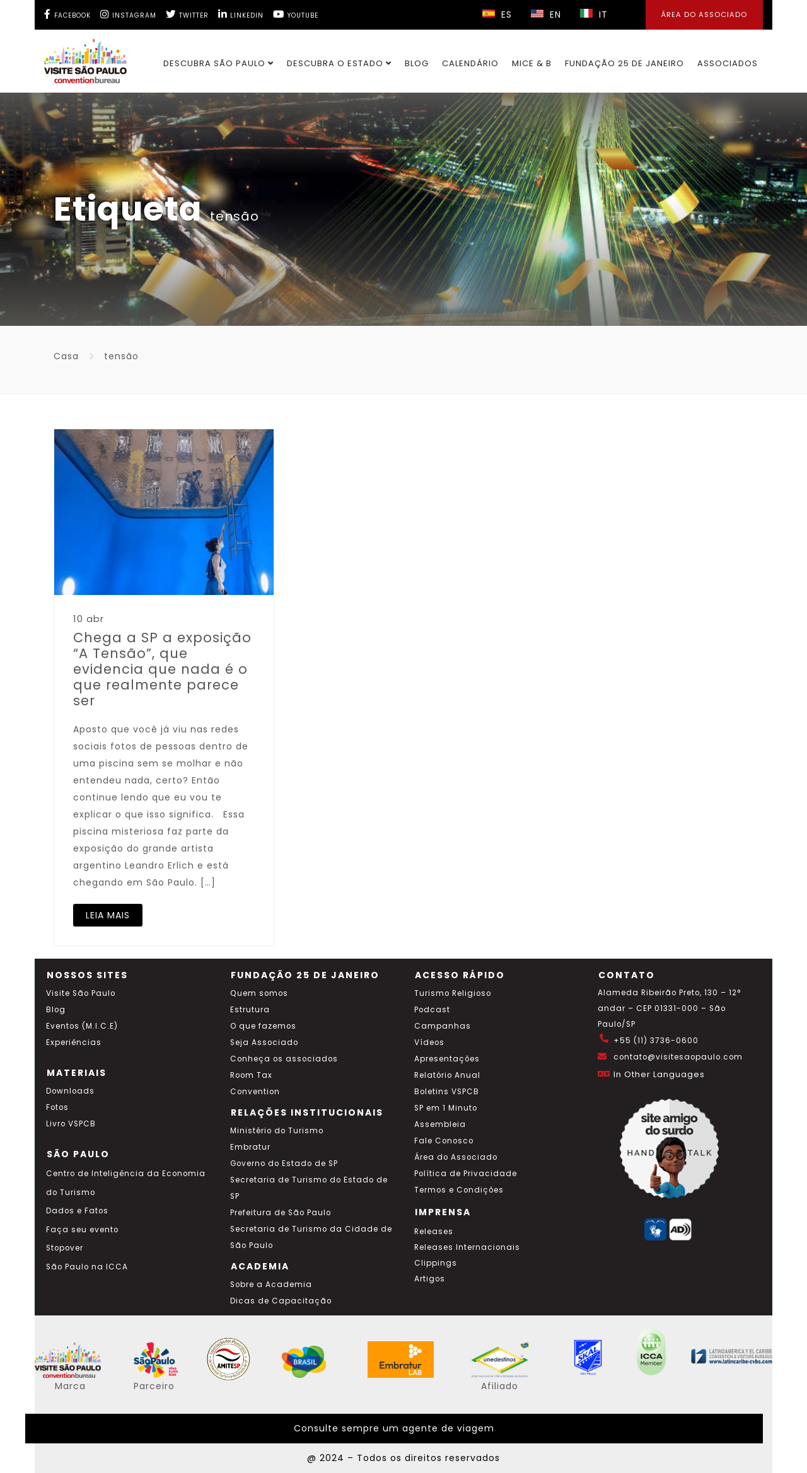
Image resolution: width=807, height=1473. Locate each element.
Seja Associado (264, 1042)
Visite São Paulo (80, 993)
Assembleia (440, 1124)
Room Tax (251, 1075)
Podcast (432, 1010)
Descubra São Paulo (218, 63)
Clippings (435, 1263)
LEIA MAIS (108, 915)
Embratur (250, 1147)
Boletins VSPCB (446, 1092)
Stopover (64, 1248)
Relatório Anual (447, 1075)
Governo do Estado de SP (284, 1163)
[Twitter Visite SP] (187, 14)
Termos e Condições (459, 1190)
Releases (433, 1232)
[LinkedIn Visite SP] (241, 14)
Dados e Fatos (77, 1211)
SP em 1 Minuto (445, 1108)
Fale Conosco (443, 1141)
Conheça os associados (284, 1059)
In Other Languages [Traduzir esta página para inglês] (659, 1074)
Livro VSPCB (71, 1124)
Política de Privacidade (465, 1174)
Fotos (57, 1107)
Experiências (74, 1042)
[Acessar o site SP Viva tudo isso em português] (163, 1374)
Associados (727, 63)
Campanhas (442, 1026)
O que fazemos (263, 1026)
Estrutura (250, 1010)
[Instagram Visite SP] (128, 14)
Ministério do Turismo (276, 1131)
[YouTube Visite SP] (295, 14)
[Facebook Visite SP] (67, 14)
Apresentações (447, 1059)
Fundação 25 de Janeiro (624, 63)
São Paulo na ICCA (87, 1267)
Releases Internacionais (467, 1247)
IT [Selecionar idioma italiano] (594, 14)
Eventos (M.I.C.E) (82, 1026)
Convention (255, 1092)
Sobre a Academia (271, 1284)
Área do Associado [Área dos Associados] (704, 14)
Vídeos (429, 1042)
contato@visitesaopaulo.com (678, 1057)
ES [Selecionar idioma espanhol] (497, 14)
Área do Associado (455, 1157)
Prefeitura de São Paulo (280, 1213)
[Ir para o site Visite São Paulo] (78, 58)
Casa (66, 356)
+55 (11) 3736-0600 (656, 1041)
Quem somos (259, 993)
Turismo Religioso (452, 993)
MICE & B (532, 63)
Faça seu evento (82, 1230)
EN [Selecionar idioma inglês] (546, 14)
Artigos (429, 1279)
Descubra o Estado (339, 63)
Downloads (70, 1091)
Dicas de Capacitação (281, 1301)
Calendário (470, 63)
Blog (417, 63)
